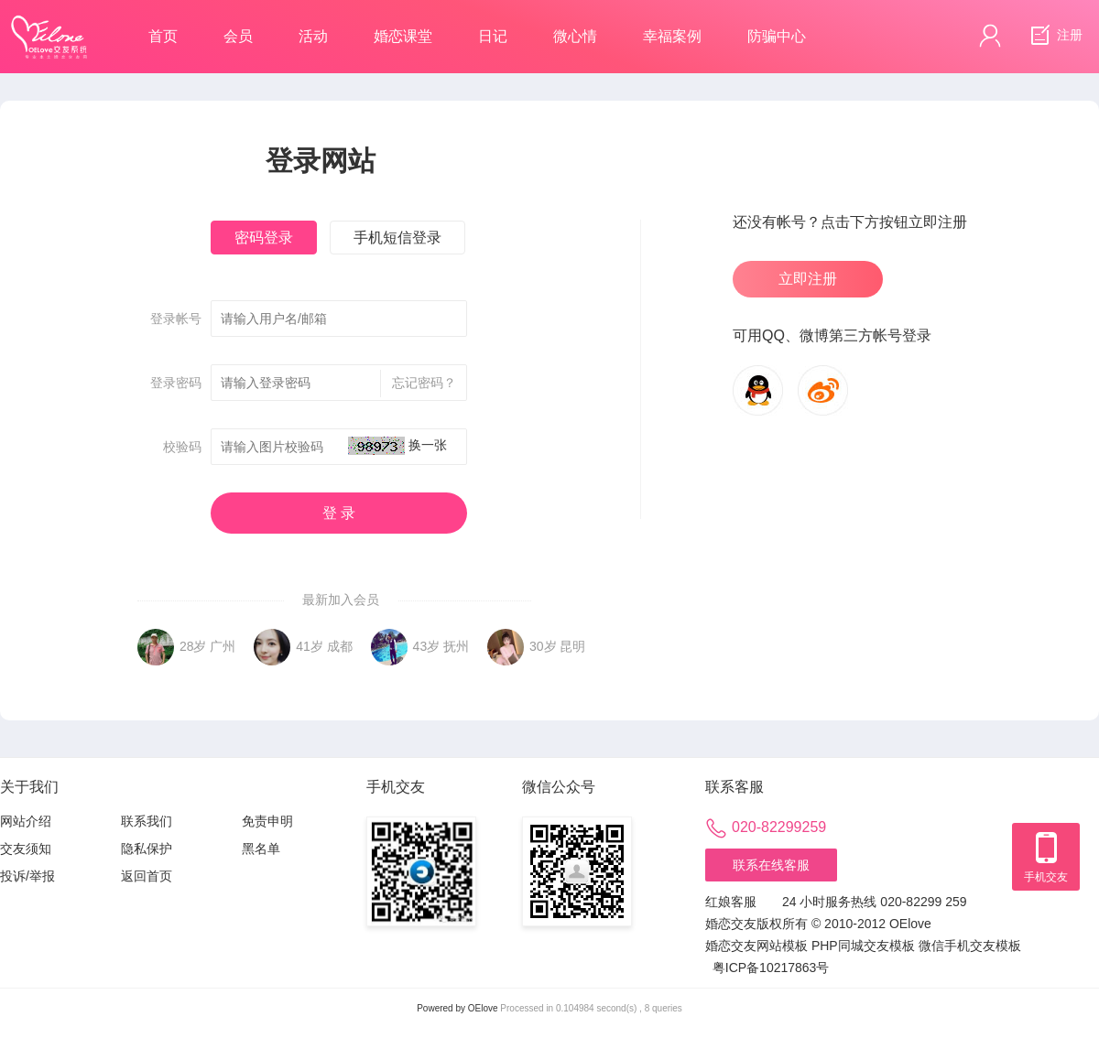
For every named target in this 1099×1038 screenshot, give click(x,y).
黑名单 (261, 848)
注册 (1054, 35)
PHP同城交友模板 (863, 945)
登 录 (338, 513)
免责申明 (267, 821)
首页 (163, 36)
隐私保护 (146, 848)
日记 (492, 36)
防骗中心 (776, 36)
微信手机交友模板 (970, 945)
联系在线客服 (771, 865)
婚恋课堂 (403, 36)
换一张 (427, 445)
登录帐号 (175, 318)
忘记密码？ (418, 383)
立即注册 (807, 279)
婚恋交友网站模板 (756, 945)
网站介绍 (25, 821)
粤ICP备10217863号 (771, 967)
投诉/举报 (27, 876)
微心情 (575, 36)
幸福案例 (672, 36)
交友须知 (25, 848)
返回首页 (146, 876)
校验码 (182, 446)
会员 (238, 36)
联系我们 (146, 821)
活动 (313, 36)
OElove (483, 1008)
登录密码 (175, 382)
